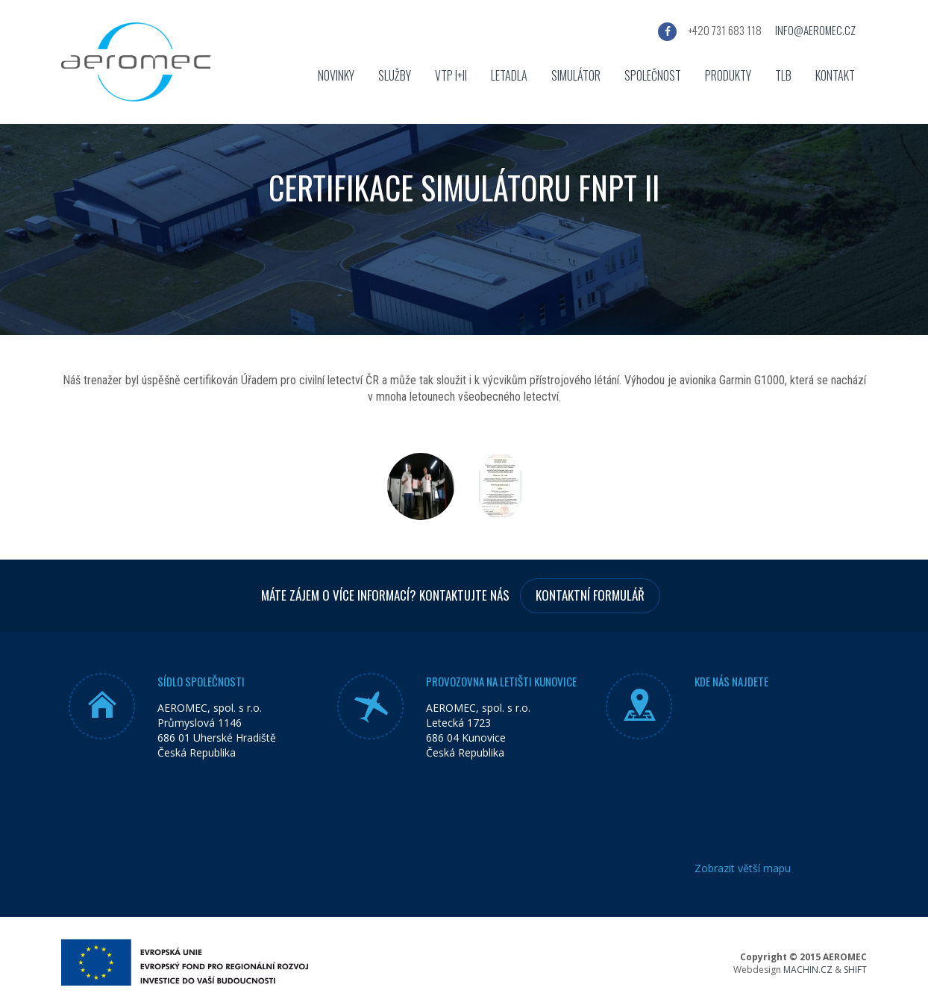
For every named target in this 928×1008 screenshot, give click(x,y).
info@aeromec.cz (815, 30)
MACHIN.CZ (808, 969)
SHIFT (855, 969)
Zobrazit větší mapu (743, 868)
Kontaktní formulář (590, 595)
